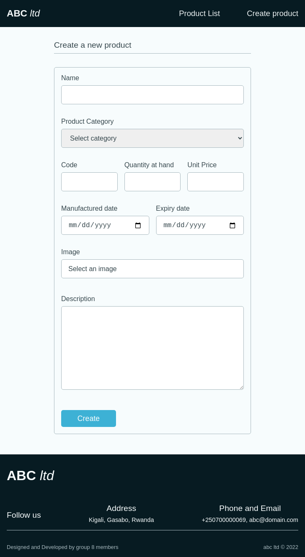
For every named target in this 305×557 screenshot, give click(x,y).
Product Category (87, 121)
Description (78, 298)
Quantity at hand (149, 164)
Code (69, 164)
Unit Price (201, 164)
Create (89, 418)
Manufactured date (89, 208)
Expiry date (173, 208)
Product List (199, 13)
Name (70, 78)
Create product (272, 13)
